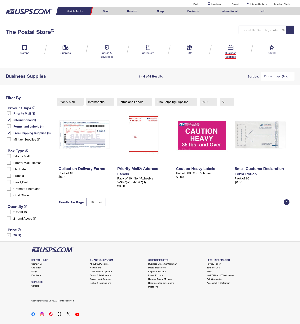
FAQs (34, 271)
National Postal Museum (160, 279)
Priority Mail (21, 156)
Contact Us (36, 264)
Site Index (36, 267)
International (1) (24, 120)
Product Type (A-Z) (276, 76)
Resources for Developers (161, 283)
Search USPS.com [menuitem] (281, 11)
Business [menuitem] (193, 11)
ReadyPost (20, 182)
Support (235, 4)
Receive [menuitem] (132, 11)
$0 (224, 101)
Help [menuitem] (262, 11)
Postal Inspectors (157, 267)
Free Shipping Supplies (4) (32, 133)
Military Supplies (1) (26, 139)
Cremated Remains (26, 188)
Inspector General (157, 271)
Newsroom (95, 267)
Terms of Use (213, 267)
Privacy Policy (214, 264)
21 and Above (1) (24, 218)
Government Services (100, 279)
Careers (35, 285)
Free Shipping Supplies (173, 101)
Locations (216, 4)
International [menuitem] (230, 11)
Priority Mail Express (27, 162)
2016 (205, 101)
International (97, 101)
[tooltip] (33, 107)
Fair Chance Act (214, 279)
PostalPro (153, 286)
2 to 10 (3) (20, 212)
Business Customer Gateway (162, 264)
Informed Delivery (258, 4)
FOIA (209, 271)
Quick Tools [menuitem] (75, 11)
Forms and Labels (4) (28, 126)
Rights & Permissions (100, 283)
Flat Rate (19, 169)
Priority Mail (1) (24, 113)
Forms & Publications (100, 275)
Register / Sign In (282, 4)
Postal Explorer (156, 275)
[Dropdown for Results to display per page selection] (95, 202)
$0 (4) (17, 235)
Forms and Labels (131, 101)
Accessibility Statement (218, 283)
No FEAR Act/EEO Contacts (220, 275)
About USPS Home (99, 264)
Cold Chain (21, 195)
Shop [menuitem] (160, 11)
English (193, 4)
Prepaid (18, 175)
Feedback (36, 275)
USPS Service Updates (101, 271)
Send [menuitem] (106, 11)
